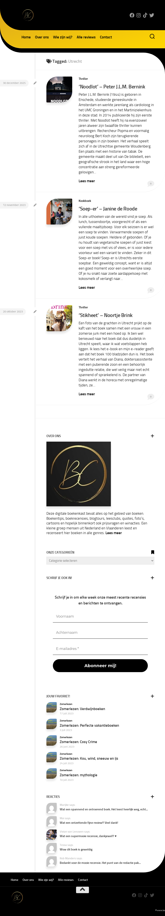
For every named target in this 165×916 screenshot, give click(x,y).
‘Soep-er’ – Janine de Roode (108, 208)
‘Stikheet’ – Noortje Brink (105, 314)
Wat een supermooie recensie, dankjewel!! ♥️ (88, 835)
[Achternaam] (100, 632)
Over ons (42, 37)
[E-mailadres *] (100, 648)
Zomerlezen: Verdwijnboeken (82, 708)
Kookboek (85, 200)
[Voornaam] (100, 616)
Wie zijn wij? (62, 37)
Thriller (83, 79)
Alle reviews (86, 37)
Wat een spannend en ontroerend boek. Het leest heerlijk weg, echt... (104, 808)
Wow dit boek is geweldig (76, 848)
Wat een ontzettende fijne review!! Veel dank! (89, 822)
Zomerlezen (66, 703)
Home (26, 37)
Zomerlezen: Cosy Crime (78, 741)
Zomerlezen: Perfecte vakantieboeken (89, 724)
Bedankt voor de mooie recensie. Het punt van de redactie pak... (100, 862)
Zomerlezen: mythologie (78, 774)
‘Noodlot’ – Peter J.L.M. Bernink (111, 86)
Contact (106, 37)
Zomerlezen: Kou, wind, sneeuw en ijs (89, 757)
